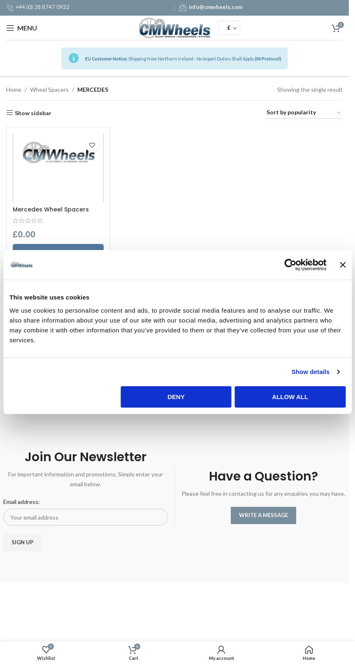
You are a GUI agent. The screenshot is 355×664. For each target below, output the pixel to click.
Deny (176, 396)
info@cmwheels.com (215, 7)
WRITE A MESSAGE (263, 515)
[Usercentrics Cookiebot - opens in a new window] (291, 265)
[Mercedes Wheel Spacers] (58, 168)
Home (13, 89)
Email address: (21, 501)
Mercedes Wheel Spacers (51, 209)
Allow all (290, 396)
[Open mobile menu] (21, 28)
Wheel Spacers (49, 89)
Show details (311, 371)
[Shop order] (304, 113)
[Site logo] (175, 26)
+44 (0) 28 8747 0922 (42, 7)
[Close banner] (343, 265)
